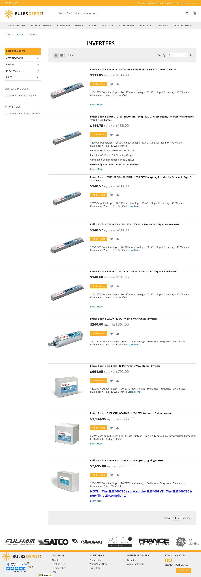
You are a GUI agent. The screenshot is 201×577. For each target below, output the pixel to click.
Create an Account (186, 3)
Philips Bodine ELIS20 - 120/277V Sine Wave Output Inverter (123, 318)
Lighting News (59, 563)
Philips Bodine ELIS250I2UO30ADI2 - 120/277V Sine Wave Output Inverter (131, 413)
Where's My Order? (99, 563)
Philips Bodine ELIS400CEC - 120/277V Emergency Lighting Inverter (127, 460)
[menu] (100, 25)
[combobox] (124, 13)
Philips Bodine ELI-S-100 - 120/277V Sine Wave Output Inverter (125, 366)
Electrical (19, 34)
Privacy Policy (59, 567)
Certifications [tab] (14, 58)
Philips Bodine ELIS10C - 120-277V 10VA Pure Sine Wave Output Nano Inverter (133, 271)
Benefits (131, 560)
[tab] (100, 25)
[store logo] (24, 14)
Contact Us (95, 560)
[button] (111, 84)
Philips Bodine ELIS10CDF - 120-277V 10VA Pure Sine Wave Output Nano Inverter (135, 224)
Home (7, 34)
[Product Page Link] (69, 90)
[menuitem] (15, 25)
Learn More (96, 104)
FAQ (54, 571)
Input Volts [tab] (13, 70)
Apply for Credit (135, 563)
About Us (56, 560)
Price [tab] (9, 77)
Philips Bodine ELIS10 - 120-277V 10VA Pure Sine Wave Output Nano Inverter (133, 69)
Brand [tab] (10, 64)
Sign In (168, 3)
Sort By (161, 55)
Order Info (95, 567)
